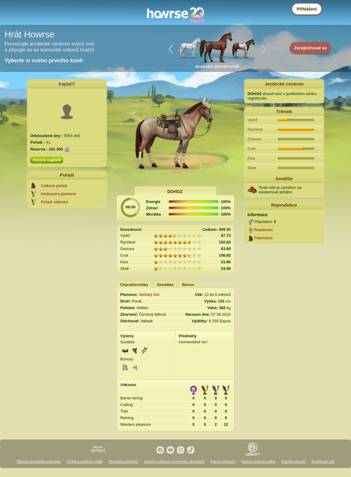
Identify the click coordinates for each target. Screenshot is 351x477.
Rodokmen (263, 230)
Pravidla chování (293, 461)
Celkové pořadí (54, 185)
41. (48, 142)
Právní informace (223, 461)
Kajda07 (66, 83)
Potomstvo (263, 238)
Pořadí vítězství (54, 202)
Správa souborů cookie (258, 461)
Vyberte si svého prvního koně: (44, 61)
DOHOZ (175, 191)
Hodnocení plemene (58, 194)
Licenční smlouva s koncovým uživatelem (174, 461)
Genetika (165, 284)
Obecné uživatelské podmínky (38, 461)
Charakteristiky (134, 284)
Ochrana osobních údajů (85, 461)
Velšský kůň (149, 294)
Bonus (188, 284)
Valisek (146, 321)
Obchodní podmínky (123, 461)
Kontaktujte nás (323, 461)
